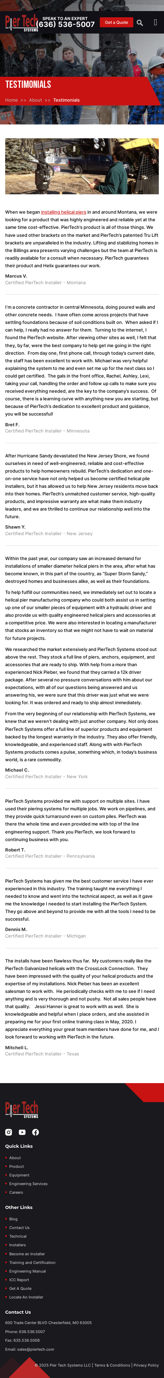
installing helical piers (63, 212)
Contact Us (19, 1227)
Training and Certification (32, 1262)
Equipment (19, 1175)
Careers (16, 1192)
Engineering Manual (27, 1271)
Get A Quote (20, 1288)
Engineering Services (28, 1183)
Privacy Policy (146, 1365)
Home (11, 100)
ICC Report (19, 1279)
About (35, 100)
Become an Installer (27, 1253)
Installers (17, 1244)
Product (16, 1166)
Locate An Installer (26, 1297)
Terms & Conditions (112, 1365)
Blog (13, 1219)
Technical (18, 1236)
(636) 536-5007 (65, 24)
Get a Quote (116, 22)
